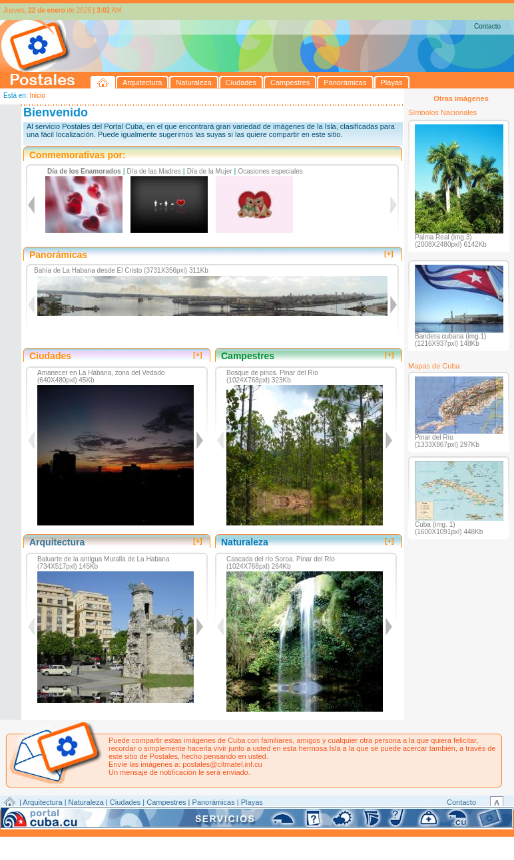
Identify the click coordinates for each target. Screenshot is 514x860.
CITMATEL (315, 817)
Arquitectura (42, 802)
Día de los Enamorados (84, 171)
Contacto (487, 26)
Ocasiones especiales (270, 171)
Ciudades (125, 802)
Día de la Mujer (209, 171)
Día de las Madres (154, 171)
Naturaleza (86, 802)
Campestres (166, 802)
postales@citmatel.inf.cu (222, 764)
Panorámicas (213, 802)
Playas (252, 802)
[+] (388, 253)
